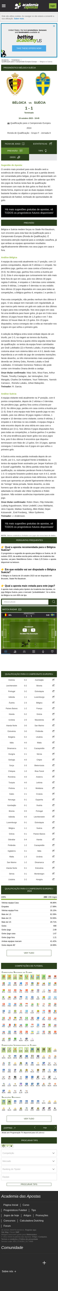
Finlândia (39, 731)
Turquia (12, 783)
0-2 (25, 680)
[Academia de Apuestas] (21, 1263)
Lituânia (39, 737)
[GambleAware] (9, 1276)
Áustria (12, 703)
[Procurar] (53, 602)
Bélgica (19, 102)
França (39, 708)
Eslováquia (39, 691)
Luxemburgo (39, 697)
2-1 (25, 754)
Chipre (39, 760)
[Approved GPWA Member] (21, 1276)
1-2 (25, 708)
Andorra (39, 777)
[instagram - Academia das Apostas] (27, 1256)
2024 (29, 128)
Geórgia (11, 760)
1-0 (25, 771)
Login (52, 6)
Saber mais (19, 19)
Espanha (39, 800)
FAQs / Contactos (39, 1237)
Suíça (11, 765)
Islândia (12, 697)
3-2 (25, 691)
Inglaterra (12, 851)
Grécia (39, 714)
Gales (11, 794)
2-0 (25, 720)
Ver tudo (29, 953)
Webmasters (31, 1235)
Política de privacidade (28, 1239)
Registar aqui (30, 1230)
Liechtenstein (11, 686)
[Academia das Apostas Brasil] (9, 1263)
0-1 (25, 800)
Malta (39, 743)
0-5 (25, 811)
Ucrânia (12, 720)
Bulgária (11, 737)
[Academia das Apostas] (3, 1263)
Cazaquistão (39, 748)
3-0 (25, 726)
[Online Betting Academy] (15, 1263)
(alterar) (41, 1133)
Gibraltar (11, 840)
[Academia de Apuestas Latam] (27, 1263)
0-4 (25, 840)
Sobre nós (7, 1271)
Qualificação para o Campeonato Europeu (29, 123)
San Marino (39, 726)
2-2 (25, 879)
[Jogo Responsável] (43, 1276)
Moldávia (39, 788)
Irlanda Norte (11, 726)
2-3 (25, 703)
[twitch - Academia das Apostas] (3, 1256)
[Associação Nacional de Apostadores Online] (30, 1276)
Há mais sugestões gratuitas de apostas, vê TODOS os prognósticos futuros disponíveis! (29, 211)
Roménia (11, 777)
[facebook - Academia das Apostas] (21, 1256)
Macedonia (39, 720)
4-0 (25, 743)
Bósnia (39, 686)
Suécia (40, 102)
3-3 (25, 765)
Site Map (5, 1232)
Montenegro (39, 874)
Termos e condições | (10, 1239)
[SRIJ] (3, 1282)
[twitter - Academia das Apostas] (9, 1256)
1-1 (25, 697)
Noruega (11, 800)
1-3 (25, 857)
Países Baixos (11, 708)
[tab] (5, 651)
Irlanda (12, 714)
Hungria (11, 754)
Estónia (12, 680)
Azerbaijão (39, 680)
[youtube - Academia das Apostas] (15, 1256)
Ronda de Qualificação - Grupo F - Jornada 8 (29, 133)
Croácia (39, 794)
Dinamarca (11, 748)
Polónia (12, 788)
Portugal (11, 691)
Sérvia (39, 754)
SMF (17, 1232)
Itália (12, 743)
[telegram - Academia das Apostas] (32, 1256)
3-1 (25, 748)
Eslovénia (12, 731)
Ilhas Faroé (39, 771)
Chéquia (11, 771)
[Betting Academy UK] (32, 1263)
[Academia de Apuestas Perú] (38, 1263)
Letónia (39, 783)
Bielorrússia (39, 765)
